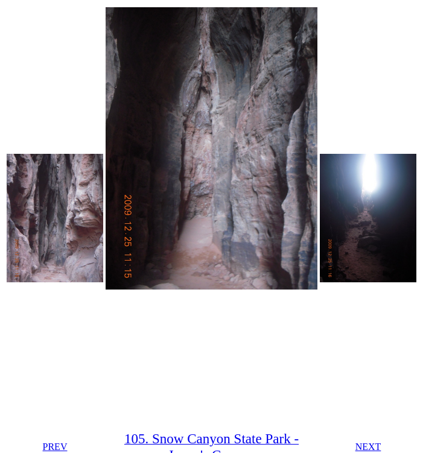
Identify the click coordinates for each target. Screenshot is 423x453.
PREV (55, 447)
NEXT (368, 447)
